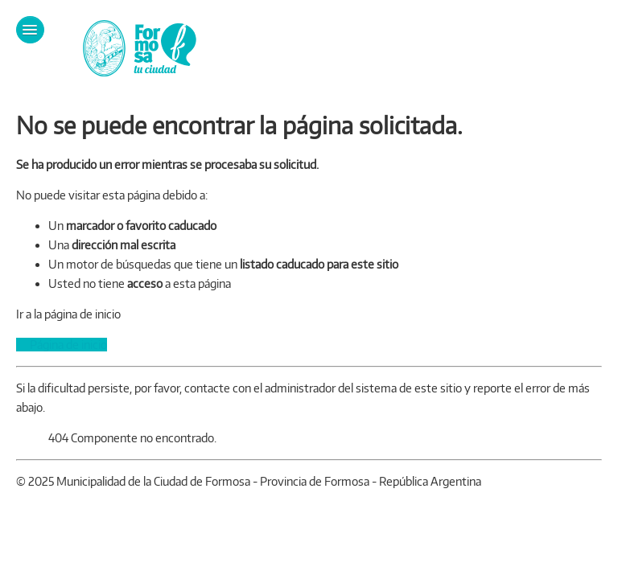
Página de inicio (61, 344)
